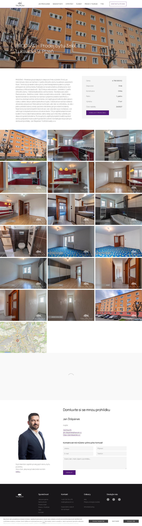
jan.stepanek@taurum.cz (72, 433)
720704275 (67, 430)
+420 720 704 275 (67, 499)
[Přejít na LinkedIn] (119, 499)
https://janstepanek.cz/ (71, 435)
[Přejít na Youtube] (113, 499)
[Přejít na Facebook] (108, 499)
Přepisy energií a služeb (92, 502)
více (43, 522)
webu (18, 472)
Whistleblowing (89, 507)
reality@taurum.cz (67, 502)
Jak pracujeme (43, 499)
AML (85, 499)
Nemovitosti (42, 502)
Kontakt (41, 512)
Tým (39, 510)
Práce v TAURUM (43, 507)
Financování (42, 505)
